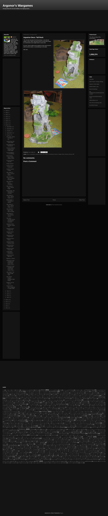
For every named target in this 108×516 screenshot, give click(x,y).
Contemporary (61, 404)
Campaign (60, 400)
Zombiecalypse (58, 462)
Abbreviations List (93, 100)
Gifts (68, 416)
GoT (3, 417)
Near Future (90, 430)
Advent (82, 391)
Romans (23, 442)
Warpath (42, 459)
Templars (14, 452)
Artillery (65, 394)
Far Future (73, 411)
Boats (27, 398)
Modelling (32, 429)
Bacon (55, 395)
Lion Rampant (97, 424)
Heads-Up (72, 418)
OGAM (55, 432)
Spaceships (79, 446)
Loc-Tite (24, 426)
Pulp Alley (79, 438)
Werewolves (84, 459)
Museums (33, 430)
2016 (7, 125)
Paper (64, 435)
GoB (83, 416)
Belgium (49, 397)
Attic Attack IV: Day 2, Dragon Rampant (10, 178)
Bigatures (62, 397)
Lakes (24, 424)
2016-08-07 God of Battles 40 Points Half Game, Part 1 (10, 268)
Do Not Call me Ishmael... (10, 161)
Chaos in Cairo (69, 401)
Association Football (87, 394)
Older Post (82, 200)
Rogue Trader (9, 442)
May (8, 295)
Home (54, 200)
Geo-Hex (44, 416)
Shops (57, 445)
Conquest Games (41, 404)
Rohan (18, 442)
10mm (17, 390)
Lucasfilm (46, 426)
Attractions (12, 395)
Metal (62, 427)
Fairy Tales (32, 411)
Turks (68, 455)
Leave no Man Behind (58, 424)
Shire (54, 445)
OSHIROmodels (42, 433)
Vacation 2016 (40, 456)
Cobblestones (85, 402)
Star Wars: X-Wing (9, 449)
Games (86, 414)
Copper (96, 404)
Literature (103, 424)
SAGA (75, 442)
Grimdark (48, 417)
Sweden (41, 451)
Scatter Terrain (17, 444)
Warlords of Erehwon (20, 459)
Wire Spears (45, 461)
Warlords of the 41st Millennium (33, 459)
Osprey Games (54, 433)
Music (38, 430)
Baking (64, 395)
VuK (43, 458)
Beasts (37, 397)
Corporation (17, 405)
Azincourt (40, 395)
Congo (35, 404)
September (9, 133)
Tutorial (72, 455)
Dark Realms (32, 407)
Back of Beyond (46, 395)
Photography (37, 437)
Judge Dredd (54, 423)
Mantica (78, 426)
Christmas (11, 402)
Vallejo (64, 456)
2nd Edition (51, 390)
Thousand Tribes (21, 453)
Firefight (33, 413)
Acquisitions (32, 154)
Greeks (25, 417)
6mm (79, 390)
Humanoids (17, 421)
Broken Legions (92, 398)
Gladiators (72, 416)
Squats (24, 448)
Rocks (63, 154)
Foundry (94, 413)
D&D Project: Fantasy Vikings (96, 81)
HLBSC (34, 420)
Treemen (42, 455)
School (37, 444)
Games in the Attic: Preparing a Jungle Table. (11, 287)
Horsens (94, 420)
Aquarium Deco (39, 154)
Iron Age (102, 421)
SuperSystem (96, 449)
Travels (35, 455)
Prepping (36, 438)
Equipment (64, 409)
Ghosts (60, 416)
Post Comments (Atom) (57, 204)
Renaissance (5, 441)
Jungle (59, 154)
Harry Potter (29, 418)
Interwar (97, 421)
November (9, 128)
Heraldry (85, 418)
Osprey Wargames (63, 433)
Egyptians (23, 409)
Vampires (68, 456)
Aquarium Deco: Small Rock (10, 236)
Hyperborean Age (44, 421)
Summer (84, 449)
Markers (102, 426)
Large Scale (34, 424)
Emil (45, 409)
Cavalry (53, 401)
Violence (36, 458)
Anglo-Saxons (89, 392)
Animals (95, 393)
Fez (17, 413)
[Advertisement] (48, 20)
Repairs (23, 441)
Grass (12, 417)
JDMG (46, 423)
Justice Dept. (67, 423)
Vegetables (83, 456)
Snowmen (27, 446)
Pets (33, 437)
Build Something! (93, 89)
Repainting (18, 441)
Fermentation (102, 411)
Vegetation (90, 456)
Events (101, 410)
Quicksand (92, 438)
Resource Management (51, 441)
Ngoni (14, 432)
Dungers (96, 408)
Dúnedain (81, 408)
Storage (44, 449)
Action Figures (62, 391)
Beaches (24, 397)
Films (29, 413)
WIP (73, 154)
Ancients (66, 393)
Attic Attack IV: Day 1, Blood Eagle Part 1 (10, 206)
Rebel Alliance (65, 439)
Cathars (46, 401)
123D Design (27, 390)
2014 (7, 301)
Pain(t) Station (102, 433)
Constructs (49, 404)
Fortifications (89, 413)
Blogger (61, 513)
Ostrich (70, 433)
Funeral (41, 414)
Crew (43, 405)
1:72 (13, 390)
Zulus (81, 462)
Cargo (31, 401)
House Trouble (7, 421)
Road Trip (102, 441)
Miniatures (22, 429)
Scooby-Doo (48, 444)
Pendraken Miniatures (82, 435)
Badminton (60, 395)
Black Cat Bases (79, 397)
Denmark (83, 407)
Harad (104, 417)
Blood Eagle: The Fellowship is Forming (11, 192)
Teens (10, 452)
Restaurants (59, 441)
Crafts (38, 405)
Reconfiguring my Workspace (11, 145)
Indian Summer (87, 421)
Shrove (61, 445)
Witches (50, 461)
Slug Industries (101, 445)
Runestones (59, 442)
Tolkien (63, 453)
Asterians (94, 394)
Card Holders (9, 401)
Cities (44, 402)
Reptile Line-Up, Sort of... (10, 283)
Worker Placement (81, 461)
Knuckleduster (11, 424)
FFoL (25, 413)
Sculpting (72, 444)
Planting (84, 437)
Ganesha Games (12, 416)
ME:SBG (24, 427)
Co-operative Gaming (74, 402)
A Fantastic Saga (89, 390)
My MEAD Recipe (93, 105)
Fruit (33, 414)
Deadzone (46, 407)
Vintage (32, 458)
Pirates (67, 437)
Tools (87, 453)
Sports (8, 448)
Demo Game (73, 407)
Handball (100, 417)
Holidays (56, 420)
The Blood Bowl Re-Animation (95, 37)
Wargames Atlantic (72, 458)
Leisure (69, 424)
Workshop (89, 461)
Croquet (57, 405)
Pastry (76, 435)
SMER (11, 446)
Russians (64, 442)
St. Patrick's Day (34, 448)
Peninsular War (95, 435)
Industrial (93, 421)
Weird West (74, 459)
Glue (76, 416)
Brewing (68, 398)
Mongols (49, 429)
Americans (61, 392)
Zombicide (52, 462)
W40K (48, 458)
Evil (3, 411)
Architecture (47, 394)
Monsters (64, 429)
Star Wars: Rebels (101, 448)
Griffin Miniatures (41, 417)
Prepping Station (45, 438)
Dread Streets (49, 408)
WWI (16, 462)
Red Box (85, 439)
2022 (7, 114)
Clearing (59, 402)
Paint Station (6, 435)
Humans (23, 421)
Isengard (4, 423)
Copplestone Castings (7, 405)
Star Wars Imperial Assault (81, 448)
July (8, 291)
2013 (7, 303)
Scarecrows (10, 444)
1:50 (7, 390)
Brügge (4, 400)
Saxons (4, 444)
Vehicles (95, 456)
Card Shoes (15, 401)
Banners (71, 395)
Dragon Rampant (36, 408)
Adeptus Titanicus (77, 391)
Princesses (56, 438)
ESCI (72, 409)
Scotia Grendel (56, 444)
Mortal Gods (89, 429)
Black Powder (86, 397)
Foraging (77, 413)
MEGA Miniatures (44, 427)
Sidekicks (65, 445)
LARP (39, 424)
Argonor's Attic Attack (94, 84)
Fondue (64, 413)
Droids (71, 408)
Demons (78, 407)
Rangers (20, 439)
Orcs (9, 433)
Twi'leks (76, 455)
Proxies (68, 438)
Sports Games (14, 448)
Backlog (51, 395)
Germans (49, 416)
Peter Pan (29, 437)
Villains (22, 458)
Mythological (53, 430)
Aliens (55, 393)
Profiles (64, 438)
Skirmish (94, 445)
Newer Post (26, 200)
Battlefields (9, 397)
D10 (103, 405)
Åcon (48, 391)
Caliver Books (41, 400)
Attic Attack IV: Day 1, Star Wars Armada (10, 210)
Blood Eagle (102, 397)
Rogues (14, 442)
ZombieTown (70, 462)
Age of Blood (99, 391)
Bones (36, 398)
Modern (43, 429)
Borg (51, 398)
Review (85, 441)
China (90, 401)
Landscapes (29, 424)
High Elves (9, 420)
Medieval (35, 427)
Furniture (46, 414)
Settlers (30, 445)
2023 (7, 112)
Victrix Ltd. (5, 458)
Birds (66, 397)
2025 (7, 110)
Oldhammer (76, 432)
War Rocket (60, 458)
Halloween (95, 417)
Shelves (34, 445)
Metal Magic (70, 427)
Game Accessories (78, 414)
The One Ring (88, 452)
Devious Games (101, 407)
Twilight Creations (82, 455)
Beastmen (33, 397)
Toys (99, 453)
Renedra (12, 441)
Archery (42, 394)
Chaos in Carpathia (77, 401)
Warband (66, 458)
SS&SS (28, 448)
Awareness (35, 395)
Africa (87, 391)
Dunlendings (101, 408)
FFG (21, 413)
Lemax (73, 424)
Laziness (51, 424)
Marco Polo (83, 426)
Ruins (39, 442)
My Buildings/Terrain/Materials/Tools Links (96, 93)
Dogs (30, 408)
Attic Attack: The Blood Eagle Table (10, 273)
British (85, 398)
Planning (77, 437)
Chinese (94, 401)
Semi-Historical (23, 445)
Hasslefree (58, 418)
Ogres (60, 432)
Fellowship (79, 411)
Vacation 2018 (57, 456)
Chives (104, 401)
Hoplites (60, 420)
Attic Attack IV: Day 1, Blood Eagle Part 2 (10, 196)
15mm (32, 390)
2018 (7, 120)
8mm (83, 390)
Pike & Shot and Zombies (53, 437)
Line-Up (90, 424)
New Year (10, 432)
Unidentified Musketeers (10, 252)
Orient (22, 433)
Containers (54, 404)
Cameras (47, 400)
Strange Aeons (55, 449)
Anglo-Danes (81, 393)
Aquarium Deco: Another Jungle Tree (11, 225)
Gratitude (15, 417)
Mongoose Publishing (56, 429)
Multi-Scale (22, 430)
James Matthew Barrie (36, 423)
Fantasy (44, 411)
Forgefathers (82, 413)
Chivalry (99, 401)
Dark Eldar (18, 407)
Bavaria (14, 397)
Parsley (68, 435)
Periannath (102, 435)
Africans (93, 391)
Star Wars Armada (70, 448)
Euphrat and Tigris (95, 409)
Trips (51, 455)
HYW (50, 421)
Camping (78, 400)
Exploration (22, 411)
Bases (92, 395)
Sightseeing (71, 445)
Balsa (68, 395)
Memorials (51, 427)
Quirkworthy (98, 438)
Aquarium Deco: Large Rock (10, 246)
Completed (23, 404)
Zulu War (76, 462)
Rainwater (103, 438)
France (99, 413)
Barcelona (87, 395)
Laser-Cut (47, 424)
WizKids (59, 461)
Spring (20, 448)
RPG (35, 442)
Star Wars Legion (91, 448)
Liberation (77, 424)
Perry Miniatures (18, 437)
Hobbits (39, 420)
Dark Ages (10, 407)
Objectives (45, 432)
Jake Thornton (25, 423)
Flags (48, 413)
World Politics (101, 461)
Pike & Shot (44, 437)
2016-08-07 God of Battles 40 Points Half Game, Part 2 (10, 262)
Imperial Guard (77, 421)
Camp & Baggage (54, 400)
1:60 (10, 390)
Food (68, 413)
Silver (76, 445)
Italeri (10, 423)
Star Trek (47, 448)
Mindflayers (15, 429)
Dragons (44, 408)
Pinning (63, 437)
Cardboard (22, 401)
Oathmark (38, 432)
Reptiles (29, 441)
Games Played (95, 414)
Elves (31, 410)
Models (38, 429)
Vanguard (72, 456)
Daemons (4, 407)
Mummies (28, 430)
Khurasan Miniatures (86, 423)
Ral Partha (6, 439)
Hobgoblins (51, 420)
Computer (30, 404)
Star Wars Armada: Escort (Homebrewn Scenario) (11, 220)
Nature (74, 430)
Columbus (4, 404)
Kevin (79, 423)
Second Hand (99, 444)
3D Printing (70, 390)
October (9, 130)
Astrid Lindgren (101, 394)
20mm (37, 390)
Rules (42, 442)
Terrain (70, 154)
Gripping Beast (63, 417)
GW (78, 417)
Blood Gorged (8, 398)
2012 (7, 305)
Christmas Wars (18, 402)
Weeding (58, 459)
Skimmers (89, 445)
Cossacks (24, 405)
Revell (82, 441)
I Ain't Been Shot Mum (57, 421)
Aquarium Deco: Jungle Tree (10, 229)
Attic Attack (45, 154)
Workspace (96, 461)
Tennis (19, 452)
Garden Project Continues (10, 166)
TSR (64, 455)
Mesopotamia (56, 427)
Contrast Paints (72, 404)
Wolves (68, 461)
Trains (8, 455)
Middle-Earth (87, 427)
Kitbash (6, 424)
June (8, 293)
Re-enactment (49, 439)
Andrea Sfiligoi (73, 392)
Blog (91, 397)
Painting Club (33, 435)
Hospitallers (99, 420)
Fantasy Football (67, 411)
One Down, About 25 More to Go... (11, 138)
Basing (96, 395)
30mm (56, 390)
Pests (24, 437)
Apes (13, 394)
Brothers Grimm (101, 398)
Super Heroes (90, 449)
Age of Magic (28, 392)
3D (60, 390)
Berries (54, 397)
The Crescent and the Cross (55, 452)
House (104, 420)
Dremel (61, 408)
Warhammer (97, 458)
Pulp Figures (86, 438)
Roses (32, 442)
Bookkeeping (41, 398)
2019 (7, 118)
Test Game (47, 452)
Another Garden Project (10, 169)
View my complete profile (10, 55)
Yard (33, 462)
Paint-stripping (13, 435)
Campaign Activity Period (70, 400)
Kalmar (71, 423)
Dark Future (24, 407)
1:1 (3, 390)
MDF (20, 427)
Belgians (45, 397)
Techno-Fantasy (93, 451)
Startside (91, 79)
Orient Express (27, 433)
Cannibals (100, 400)
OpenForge (98, 432)
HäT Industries (66, 418)
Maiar (62, 426)
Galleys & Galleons (69, 414)
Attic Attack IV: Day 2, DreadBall (10, 183)
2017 (7, 123)
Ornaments (36, 433)
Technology (5, 452)
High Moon (16, 420)
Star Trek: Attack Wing (54, 448)
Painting (24, 435)
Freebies (7, 414)
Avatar (31, 395)
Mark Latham (97, 426)
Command (10, 404)
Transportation (20, 455)
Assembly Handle (79, 394)
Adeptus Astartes (69, 391)
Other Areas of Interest (79, 433)
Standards (40, 448)
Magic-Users (52, 426)
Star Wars (63, 448)
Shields (45, 445)
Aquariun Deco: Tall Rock (10, 232)
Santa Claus (89, 442)
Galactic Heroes (61, 414)
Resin (34, 441)
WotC (4, 462)
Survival (9, 451)
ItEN (20, 423)
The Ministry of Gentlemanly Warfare (69, 452)
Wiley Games (18, 461)
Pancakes (60, 435)
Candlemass (91, 400)
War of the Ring (54, 458)
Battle (5, 397)
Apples (16, 394)
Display (20, 408)
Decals (51, 407)
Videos (11, 458)
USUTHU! (24, 456)
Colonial (101, 402)
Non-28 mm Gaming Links (95, 102)
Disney (15, 408)
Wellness (79, 459)
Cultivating (82, 405)
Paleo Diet (53, 435)
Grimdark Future (54, 417)
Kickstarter (93, 423)
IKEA (72, 421)
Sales (80, 442)
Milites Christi (9, 429)
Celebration (59, 401)
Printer (60, 438)
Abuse (31, 391)
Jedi (50, 423)
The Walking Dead (96, 452)
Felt (84, 411)
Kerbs (76, 423)
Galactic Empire (52, 414)
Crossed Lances (64, 405)
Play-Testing (99, 437)
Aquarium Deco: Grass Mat (10, 249)
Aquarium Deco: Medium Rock (10, 242)
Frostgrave (27, 414)
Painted (19, 435)
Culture (87, 405)
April (8, 297)
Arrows (58, 394)
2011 (7, 308)
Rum (55, 442)
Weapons (53, 459)
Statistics (31, 449)
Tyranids (88, 455)
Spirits (5, 448)
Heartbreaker (79, 418)
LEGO (65, 424)
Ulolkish (93, 455)
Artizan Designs (71, 394)
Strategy (62, 449)
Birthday (70, 397)
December (9, 126)
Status (36, 449)
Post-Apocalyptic (11, 438)
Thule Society (46, 453)
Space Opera (71, 447)
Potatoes (19, 438)
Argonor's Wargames (18, 5)
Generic (56, 154)
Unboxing (98, 455)
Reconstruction (73, 439)
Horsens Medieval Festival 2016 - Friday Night (11, 149)
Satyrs (103, 442)
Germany (55, 416)
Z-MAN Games (41, 462)
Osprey (48, 433)
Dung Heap (86, 408)
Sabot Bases (70, 442)
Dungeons (91, 408)
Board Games (15, 398)
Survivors (15, 451)
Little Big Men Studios (9, 426)
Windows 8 (24, 461)
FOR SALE (72, 413)
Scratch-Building (64, 444)
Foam (60, 413)
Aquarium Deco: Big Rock (10, 255)
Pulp (72, 438)
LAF (20, 424)
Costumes (29, 405)
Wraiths (7, 462)
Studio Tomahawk (77, 449)
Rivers (98, 441)
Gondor (98, 416)
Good (103, 416)
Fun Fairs (37, 414)
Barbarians (77, 395)
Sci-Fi (41, 444)
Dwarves (8, 410)
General (32, 416)
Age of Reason (36, 392)
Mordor (79, 429)
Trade (103, 453)
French (12, 414)
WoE (64, 461)
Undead (10, 456)
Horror (71, 420)
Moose (75, 429)
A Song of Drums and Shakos (13, 391)
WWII (19, 462)
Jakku (30, 423)
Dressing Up (67, 408)
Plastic (90, 437)
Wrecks (12, 462)
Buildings (26, 400)
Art (61, 394)
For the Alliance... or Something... (11, 153)
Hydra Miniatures (37, 421)
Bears (28, 397)
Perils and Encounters (7, 437)
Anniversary (101, 392)
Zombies (64, 462)
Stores (49, 449)
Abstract (27, 391)
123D (22, 390)
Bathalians (103, 395)
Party (72, 435)
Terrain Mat (34, 452)
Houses (12, 421)
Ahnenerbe (47, 392)
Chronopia (27, 402)
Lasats (43, 424)
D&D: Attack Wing (97, 405)
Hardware (11, 418)
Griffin (35, 417)
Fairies (27, 411)
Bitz (74, 397)
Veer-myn (78, 456)
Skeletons (83, 445)
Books (46, 398)
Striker (66, 449)
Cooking (92, 404)
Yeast (36, 462)
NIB (18, 432)
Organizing (18, 433)
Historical (22, 420)
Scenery (66, 154)
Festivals (8, 413)
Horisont (66, 420)
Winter (32, 461)
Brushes (8, 400)
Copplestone (101, 404)
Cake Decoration (34, 400)
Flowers (56, 413)
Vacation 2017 (48, 456)
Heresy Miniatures (96, 418)
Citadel (37, 402)
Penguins (89, 435)
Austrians (22, 395)
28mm (28, 154)
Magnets (58, 426)
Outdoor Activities (92, 433)
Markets (4, 427)
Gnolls (79, 416)
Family (36, 411)
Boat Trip (22, 398)
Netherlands (101, 430)
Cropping (52, 405)
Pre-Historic (25, 438)
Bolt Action (31, 398)
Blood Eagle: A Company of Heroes (10, 201)
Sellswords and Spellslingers (10, 445)
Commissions (16, 404)
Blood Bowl (96, 397)
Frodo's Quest (19, 414)
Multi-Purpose (13, 430)
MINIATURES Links (94, 86)
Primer (51, 438)
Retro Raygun (70, 441)
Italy (17, 423)
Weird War (68, 459)
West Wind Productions (93, 459)
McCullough (16, 427)
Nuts (34, 432)
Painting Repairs (41, 435)
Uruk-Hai (17, 456)
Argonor (14, 37)
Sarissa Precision (97, 442)
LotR (33, 426)
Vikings (15, 458)
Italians (13, 423)
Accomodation (42, 391)
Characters (84, 401)
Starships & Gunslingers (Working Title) (22, 449)
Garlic (27, 416)
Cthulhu (76, 405)
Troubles (60, 455)
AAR (21, 391)
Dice (8, 408)
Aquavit (29, 394)
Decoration (62, 407)
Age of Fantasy (20, 393)
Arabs (34, 394)
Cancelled (85, 400)
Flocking (51, 413)
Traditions (4, 455)
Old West (69, 432)
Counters (33, 405)
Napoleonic (60, 430)
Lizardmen (18, 426)
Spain (84, 447)
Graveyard (20, 417)
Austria (18, 395)
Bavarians (19, 397)
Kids (98, 423)
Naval (79, 430)
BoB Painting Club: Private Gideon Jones (10, 157)
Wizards (55, 461)
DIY (25, 408)
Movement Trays (102, 429)
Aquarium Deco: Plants (10, 239)
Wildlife (13, 461)
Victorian (101, 456)
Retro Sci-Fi (76, 441)
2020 (7, 116)
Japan (43, 423)
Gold (94, 416)
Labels (17, 424)
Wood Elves (73, 461)
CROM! (47, 405)
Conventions (51, 154)
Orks (32, 433)
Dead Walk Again (39, 407)
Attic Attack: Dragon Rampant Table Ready (11, 278)
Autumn (26, 395)
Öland (64, 432)
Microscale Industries (78, 427)
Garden (22, 416)
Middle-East (94, 427)
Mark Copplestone (90, 426)
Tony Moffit (75, 453)
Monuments (70, 429)
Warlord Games (9, 459)
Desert (88, 407)
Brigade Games (79, 398)
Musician (43, 430)
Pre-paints (30, 438)
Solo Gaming (34, 447)
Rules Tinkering (50, 442)
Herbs (90, 418)
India (82, 421)
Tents (23, 452)
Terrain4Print (40, 452)
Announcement (6, 394)
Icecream (63, 421)
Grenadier (31, 417)
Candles (95, 400)
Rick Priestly (92, 441)
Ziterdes (47, 462)
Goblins (89, 416)
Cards (26, 401)
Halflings (90, 417)
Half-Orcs (84, 417)
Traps (31, 455)
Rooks (28, 442)
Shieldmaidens (40, 445)
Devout (4, 408)
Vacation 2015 (31, 456)
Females (88, 411)
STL (40, 449)
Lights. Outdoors (83, 424)
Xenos (29, 462)
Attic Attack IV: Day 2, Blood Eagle (10, 187)
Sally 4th (84, 442)
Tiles (51, 453)
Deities (68, 407)
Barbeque (82, 395)
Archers (37, 394)
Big (57, 397)
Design (91, 407)
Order (14, 433)
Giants (64, 416)
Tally (75, 451)
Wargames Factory (81, 458)
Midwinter (100, 427)
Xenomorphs (24, 462)
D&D (91, 405)
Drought (76, 408)
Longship (29, 426)
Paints (47, 435)
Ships (50, 445)
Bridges (73, 398)
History (29, 420)
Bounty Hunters (56, 398)
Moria (83, 429)
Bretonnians (63, 398)
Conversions (86, 404)
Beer (41, 397)
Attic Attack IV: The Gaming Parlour (10, 215)
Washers (47, 459)
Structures (71, 449)
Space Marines (64, 446)
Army (54, 394)
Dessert (96, 407)
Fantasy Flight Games (57, 411)
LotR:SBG (40, 426)
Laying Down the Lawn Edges (10, 142)
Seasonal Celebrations (88, 444)
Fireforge (38, 413)
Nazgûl (84, 430)
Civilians (49, 402)
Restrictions (65, 441)
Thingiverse (13, 453)
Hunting (30, 421)
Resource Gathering (42, 441)
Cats (50, 401)
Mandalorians (67, 426)
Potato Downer (10, 163)
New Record (5, 432)
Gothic (7, 417)
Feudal (12, 413)
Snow (22, 446)
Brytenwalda (13, 400)
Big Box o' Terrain (11, 258)
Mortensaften (95, 429)
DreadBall (55, 408)
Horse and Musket (80, 420)
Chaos (64, 401)
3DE (76, 390)
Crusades (70, 405)
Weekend (63, 459)
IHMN (68, 421)
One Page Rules (85, 432)
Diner (11, 408)
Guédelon (72, 417)
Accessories (36, 391)
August (8, 135)
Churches (32, 402)
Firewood (43, 413)
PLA (72, 437)
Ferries (4, 413)
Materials (9, 427)
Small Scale (5, 447)
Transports (27, 455)
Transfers (13, 455)
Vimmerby (26, 458)
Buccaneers (19, 400)
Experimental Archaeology (12, 411)
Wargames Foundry (89, 458)
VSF (40, 458)
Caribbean (36, 401)
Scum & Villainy (79, 444)
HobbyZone (46, 420)
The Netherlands (80, 452)
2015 (7, 299)
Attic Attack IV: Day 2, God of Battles (10, 174)
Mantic (72, 426)
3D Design (65, 390)
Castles (41, 401)
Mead (29, 427)
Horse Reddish (88, 420)
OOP (93, 432)
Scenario (24, 444)
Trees (46, 455)
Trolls (55, 455)
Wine (28, 461)
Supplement (102, 449)
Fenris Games (95, 411)
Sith (79, 445)
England (58, 409)
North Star (23, 432)
